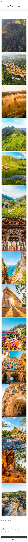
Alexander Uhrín (10, 5)
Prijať (14, 536)
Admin (16, 529)
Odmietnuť (14, 539)
